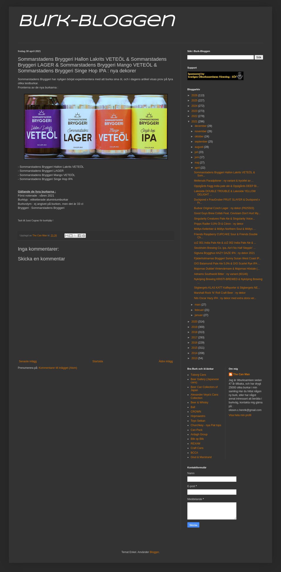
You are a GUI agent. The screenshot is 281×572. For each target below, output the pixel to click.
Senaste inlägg (28, 361)
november (201, 131)
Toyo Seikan (198, 420)
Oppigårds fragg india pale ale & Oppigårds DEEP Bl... (226, 186)
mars (198, 304)
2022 (195, 116)
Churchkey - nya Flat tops (206, 425)
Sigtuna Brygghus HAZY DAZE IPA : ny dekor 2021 (224, 253)
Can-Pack (196, 430)
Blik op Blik (197, 438)
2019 (195, 327)
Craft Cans (197, 448)
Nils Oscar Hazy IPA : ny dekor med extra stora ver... (225, 298)
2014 (195, 353)
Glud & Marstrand (201, 457)
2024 (195, 105)
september (201, 141)
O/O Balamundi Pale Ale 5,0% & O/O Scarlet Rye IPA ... (227, 263)
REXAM (195, 443)
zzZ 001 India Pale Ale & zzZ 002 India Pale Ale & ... (225, 242)
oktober (199, 136)
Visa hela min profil (240, 415)
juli (197, 152)
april (197, 167)
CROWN (196, 411)
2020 (195, 321)
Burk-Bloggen (96, 21)
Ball (193, 407)
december (201, 126)
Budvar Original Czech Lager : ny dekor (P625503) (224, 208)
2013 (195, 358)
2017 (195, 337)
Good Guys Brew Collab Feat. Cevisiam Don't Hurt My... (227, 213)
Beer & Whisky (199, 402)
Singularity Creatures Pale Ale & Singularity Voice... (224, 218)
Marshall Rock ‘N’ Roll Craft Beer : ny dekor (220, 292)
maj (197, 162)
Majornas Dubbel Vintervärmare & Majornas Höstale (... (227, 268)
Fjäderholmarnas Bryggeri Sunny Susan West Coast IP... (227, 258)
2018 (195, 332)
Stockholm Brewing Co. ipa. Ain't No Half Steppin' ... (225, 247)
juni (197, 157)
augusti (199, 147)
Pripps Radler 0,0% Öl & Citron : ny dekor (218, 223)
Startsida (97, 361)
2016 (195, 342)
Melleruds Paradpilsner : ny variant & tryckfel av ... (224, 180)
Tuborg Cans (198, 374)
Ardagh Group (199, 434)
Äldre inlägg (166, 361)
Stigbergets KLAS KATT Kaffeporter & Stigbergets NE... (227, 287)
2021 (195, 121)
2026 (195, 95)
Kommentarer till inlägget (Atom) (58, 367)
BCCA (194, 452)
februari (200, 310)
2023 (195, 111)
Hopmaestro (198, 416)
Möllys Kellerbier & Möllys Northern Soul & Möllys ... (225, 228)
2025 (195, 100)
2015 (195, 347)
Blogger (154, 552)
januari (199, 315)
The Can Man (241, 374)
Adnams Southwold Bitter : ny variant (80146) (221, 274)
